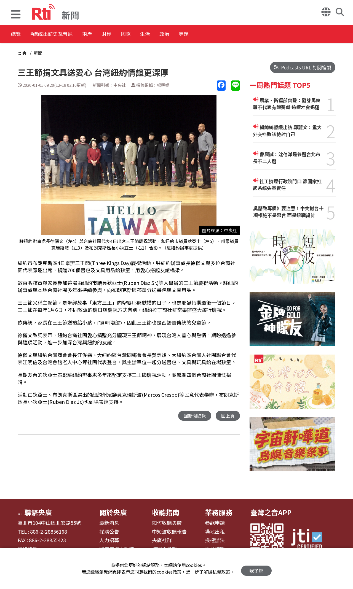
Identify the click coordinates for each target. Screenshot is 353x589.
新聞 (37, 53)
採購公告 (109, 532)
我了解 (256, 568)
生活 (177, 34)
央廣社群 (162, 540)
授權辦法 (215, 540)
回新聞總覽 (193, 415)
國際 (152, 34)
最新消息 (109, 523)
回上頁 (227, 415)
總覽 (16, 34)
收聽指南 (166, 512)
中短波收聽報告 (169, 532)
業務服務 (218, 512)
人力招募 (109, 540)
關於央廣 (113, 512)
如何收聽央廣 (167, 523)
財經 (127, 34)
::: (19, 53)
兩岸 (102, 34)
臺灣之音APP (271, 512)
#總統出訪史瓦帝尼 (59, 34)
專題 (226, 34)
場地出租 (215, 532)
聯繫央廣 (38, 512)
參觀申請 (215, 523)
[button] (15, 15)
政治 (201, 34)
